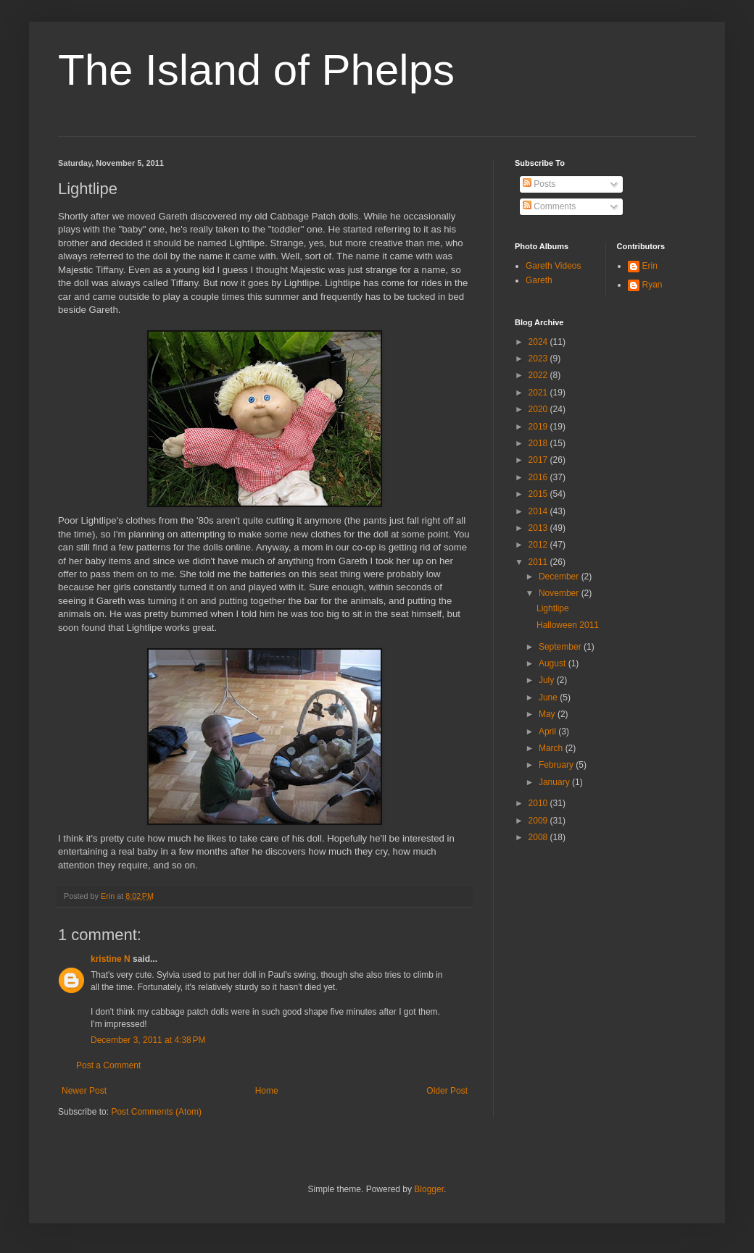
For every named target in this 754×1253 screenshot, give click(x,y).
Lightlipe (552, 608)
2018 (539, 443)
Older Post (447, 1091)
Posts (539, 184)
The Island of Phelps (256, 70)
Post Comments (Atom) (156, 1112)
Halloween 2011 (567, 625)
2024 (539, 342)
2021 (539, 392)
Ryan (652, 285)
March (552, 748)
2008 (539, 837)
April (548, 731)
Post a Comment (108, 1065)
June (549, 697)
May (548, 714)
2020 (539, 409)
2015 (539, 494)
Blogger (429, 1189)
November (560, 593)
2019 (539, 427)
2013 (539, 528)
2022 (539, 375)
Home (266, 1091)
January (555, 782)
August (553, 663)
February (557, 765)
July (548, 680)
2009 (539, 821)
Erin (650, 266)
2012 (539, 545)
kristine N (110, 959)
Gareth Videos (553, 266)
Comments (549, 206)
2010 (539, 803)
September (561, 647)
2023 (539, 358)
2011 (539, 562)
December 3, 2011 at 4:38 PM (148, 1040)
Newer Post (84, 1091)
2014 (539, 511)
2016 (539, 477)
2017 (539, 460)
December (560, 576)
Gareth (539, 280)
